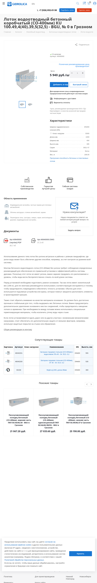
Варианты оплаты (60, 102)
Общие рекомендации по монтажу (18, 330)
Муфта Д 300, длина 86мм (57, 370)
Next (91, 384)
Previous (87, 384)
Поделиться (82, 44)
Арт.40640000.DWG (45, 239)
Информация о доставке (63, 98)
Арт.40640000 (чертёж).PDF (15, 241)
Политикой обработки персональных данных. (24, 560)
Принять (80, 554)
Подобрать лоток (67, 10)
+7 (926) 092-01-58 (47, 10)
